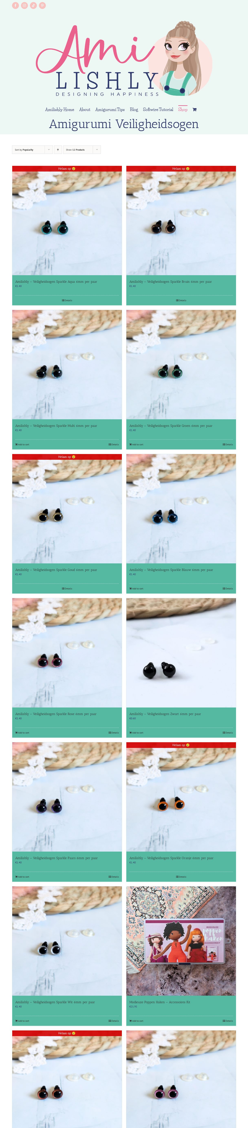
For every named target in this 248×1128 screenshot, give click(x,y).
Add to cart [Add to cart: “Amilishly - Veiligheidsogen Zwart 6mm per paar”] (137, 732)
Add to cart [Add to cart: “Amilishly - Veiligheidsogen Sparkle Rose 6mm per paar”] (23, 732)
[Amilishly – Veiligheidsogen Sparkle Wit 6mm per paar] (67, 941)
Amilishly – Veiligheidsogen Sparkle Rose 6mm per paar (56, 714)
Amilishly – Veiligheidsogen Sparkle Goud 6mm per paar (56, 570)
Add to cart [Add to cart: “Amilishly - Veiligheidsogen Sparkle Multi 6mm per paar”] (23, 444)
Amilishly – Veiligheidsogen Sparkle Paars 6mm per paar (56, 858)
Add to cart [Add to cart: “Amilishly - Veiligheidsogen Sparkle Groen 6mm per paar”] (137, 444)
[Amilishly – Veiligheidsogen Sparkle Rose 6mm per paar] (67, 652)
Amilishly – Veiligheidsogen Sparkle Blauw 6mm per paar (171, 570)
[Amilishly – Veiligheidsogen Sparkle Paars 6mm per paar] (67, 797)
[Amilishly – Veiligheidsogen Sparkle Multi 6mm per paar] (67, 364)
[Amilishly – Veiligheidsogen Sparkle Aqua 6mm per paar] (67, 220)
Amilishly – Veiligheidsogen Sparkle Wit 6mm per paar (55, 1002)
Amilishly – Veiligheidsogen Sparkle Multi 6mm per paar (56, 426)
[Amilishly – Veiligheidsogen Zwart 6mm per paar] (181, 652)
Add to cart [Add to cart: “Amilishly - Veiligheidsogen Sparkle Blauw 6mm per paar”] (137, 588)
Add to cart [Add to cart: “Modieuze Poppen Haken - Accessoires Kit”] (137, 1020)
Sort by (24, 149)
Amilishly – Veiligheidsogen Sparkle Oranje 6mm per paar (171, 858)
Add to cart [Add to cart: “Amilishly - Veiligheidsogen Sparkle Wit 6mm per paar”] (23, 1020)
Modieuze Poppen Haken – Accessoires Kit (159, 1002)
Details (68, 300)
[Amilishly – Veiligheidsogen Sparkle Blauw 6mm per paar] (181, 508)
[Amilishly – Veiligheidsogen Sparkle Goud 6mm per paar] (67, 508)
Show (75, 149)
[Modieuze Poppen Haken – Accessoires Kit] (181, 941)
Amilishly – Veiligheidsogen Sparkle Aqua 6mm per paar (56, 282)
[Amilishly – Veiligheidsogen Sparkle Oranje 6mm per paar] (181, 797)
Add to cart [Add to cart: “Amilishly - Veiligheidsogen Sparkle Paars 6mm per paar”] (23, 876)
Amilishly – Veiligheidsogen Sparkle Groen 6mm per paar (171, 426)
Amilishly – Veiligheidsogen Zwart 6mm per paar (165, 714)
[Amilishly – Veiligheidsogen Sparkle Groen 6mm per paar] (181, 364)
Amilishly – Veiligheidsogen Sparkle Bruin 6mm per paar (170, 282)
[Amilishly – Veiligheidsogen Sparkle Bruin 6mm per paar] (181, 220)
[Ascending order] (58, 150)
